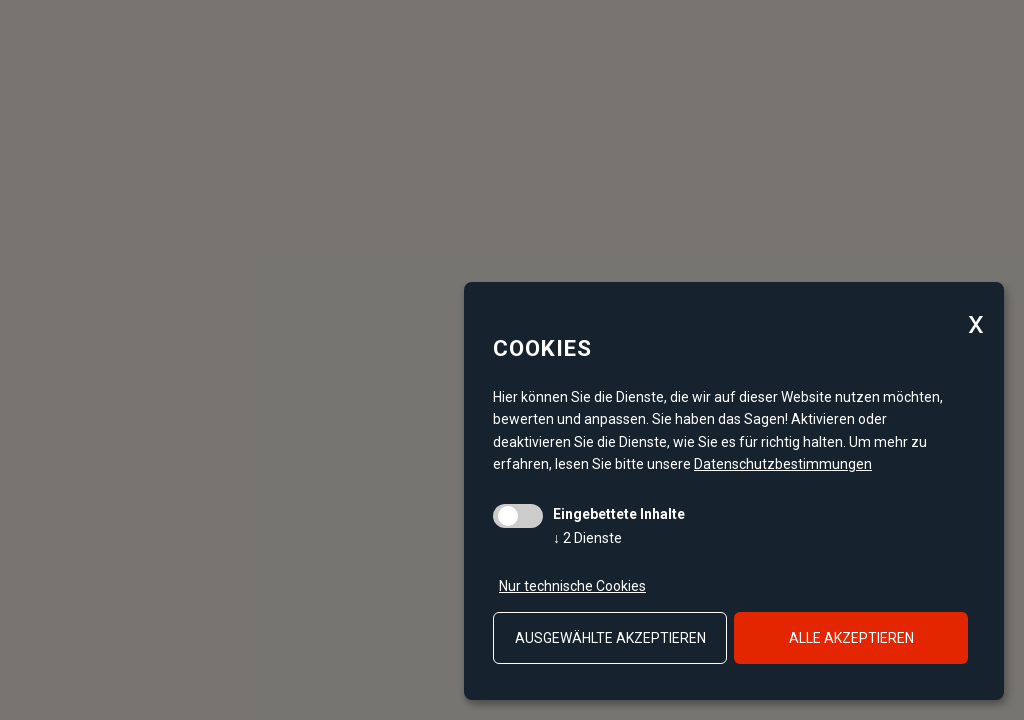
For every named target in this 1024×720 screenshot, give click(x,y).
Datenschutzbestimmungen (783, 464)
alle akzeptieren (851, 638)
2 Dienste (587, 538)
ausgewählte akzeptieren (610, 638)
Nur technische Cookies (572, 586)
